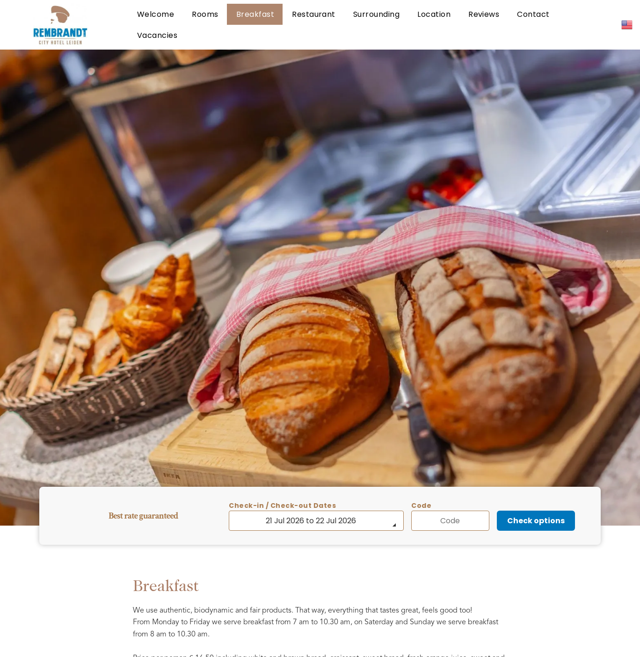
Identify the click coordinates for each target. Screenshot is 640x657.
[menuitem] (155, 14)
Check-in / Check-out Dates (282, 505)
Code (421, 505)
